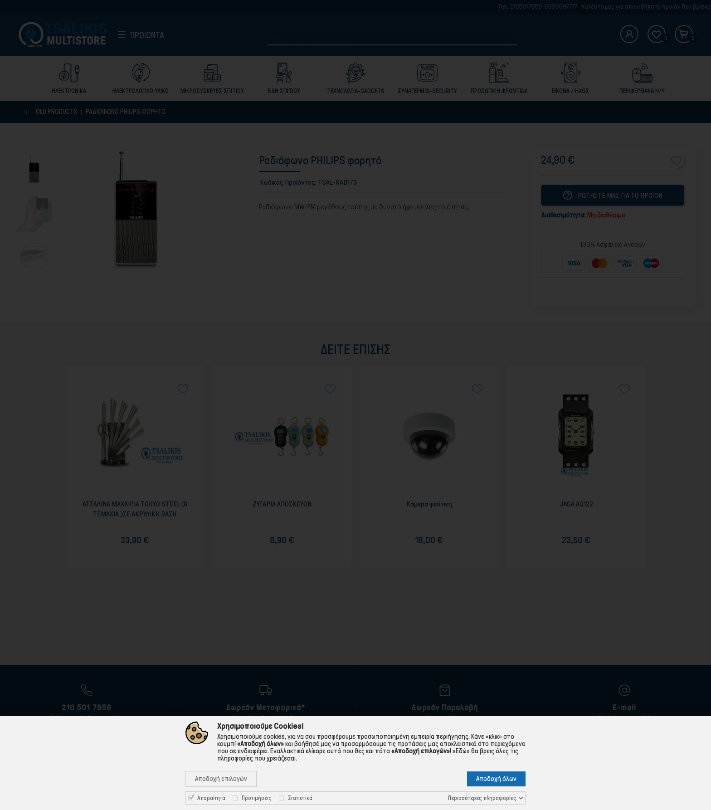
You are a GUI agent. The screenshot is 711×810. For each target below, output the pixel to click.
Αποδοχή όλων (496, 778)
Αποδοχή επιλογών (221, 778)
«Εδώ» (461, 751)
